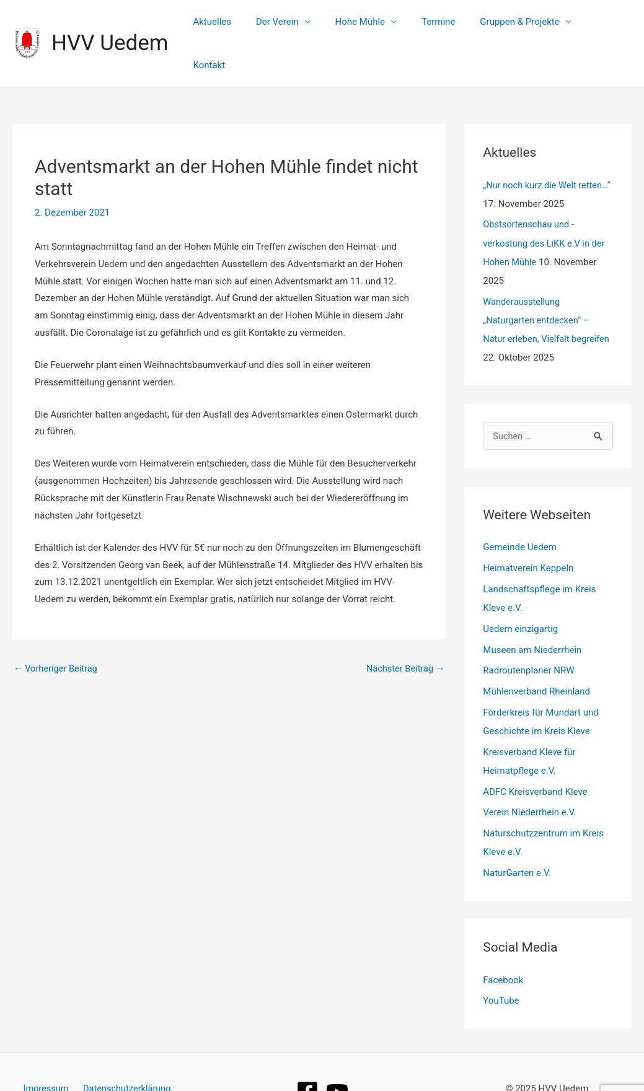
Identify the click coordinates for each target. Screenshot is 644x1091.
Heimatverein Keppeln (528, 529)
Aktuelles (237, 24)
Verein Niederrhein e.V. (529, 773)
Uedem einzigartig (520, 589)
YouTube (501, 961)
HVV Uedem (109, 24)
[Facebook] (307, 1052)
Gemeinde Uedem (520, 508)
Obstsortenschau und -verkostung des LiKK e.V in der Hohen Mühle (545, 204)
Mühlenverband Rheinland (536, 652)
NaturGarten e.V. (517, 833)
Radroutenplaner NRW (528, 631)
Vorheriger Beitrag (57, 630)
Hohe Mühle (372, 24)
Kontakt (606, 24)
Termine (445, 24)
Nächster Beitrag (404, 630)
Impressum (47, 1048)
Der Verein (296, 24)
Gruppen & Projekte (520, 24)
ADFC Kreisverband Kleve (535, 752)
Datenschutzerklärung (125, 1048)
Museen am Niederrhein (532, 610)
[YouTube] (337, 1052)
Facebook (503, 940)
